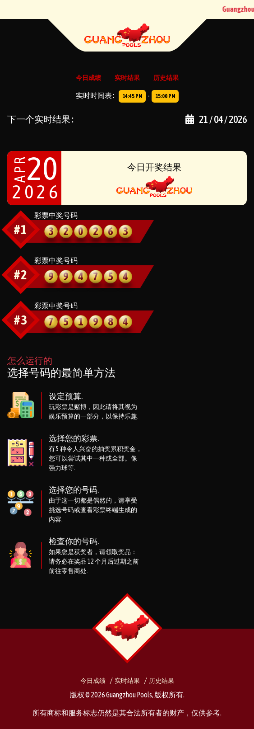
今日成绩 (88, 77)
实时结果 (127, 77)
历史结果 (166, 77)
